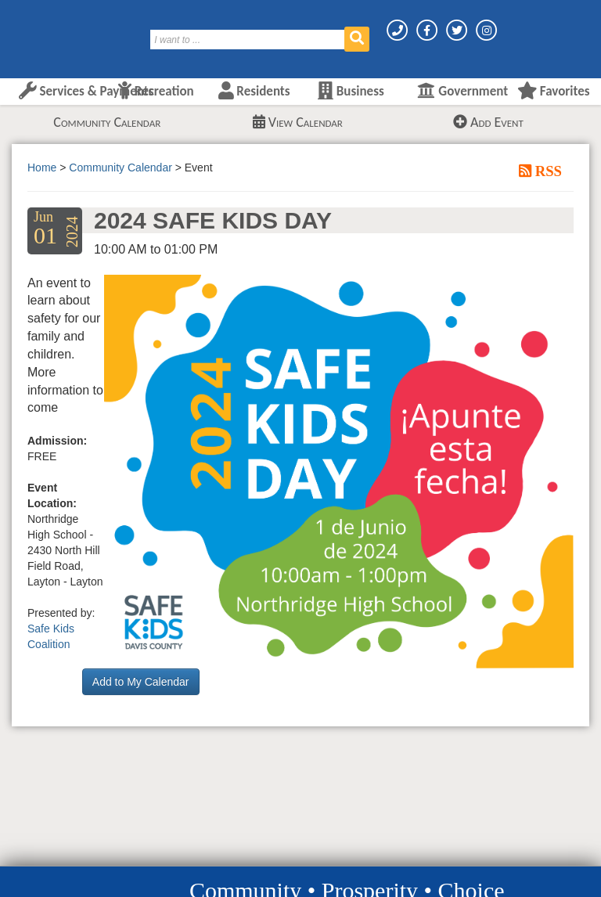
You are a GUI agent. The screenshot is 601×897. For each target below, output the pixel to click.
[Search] (248, 39)
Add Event (488, 122)
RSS (546, 171)
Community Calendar (106, 122)
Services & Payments (86, 91)
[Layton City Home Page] (59, 33)
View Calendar (298, 122)
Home (41, 167)
